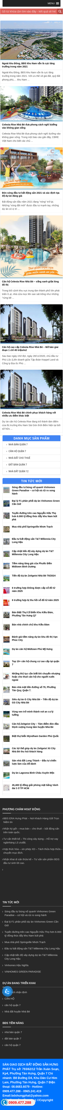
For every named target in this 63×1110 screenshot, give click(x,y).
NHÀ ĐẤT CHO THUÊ (19, 458)
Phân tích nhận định (16, 992)
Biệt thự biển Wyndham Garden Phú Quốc (35, 736)
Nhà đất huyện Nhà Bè (17, 1011)
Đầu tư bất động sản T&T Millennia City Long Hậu (32, 948)
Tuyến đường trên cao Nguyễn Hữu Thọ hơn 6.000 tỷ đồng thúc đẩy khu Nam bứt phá (34, 516)
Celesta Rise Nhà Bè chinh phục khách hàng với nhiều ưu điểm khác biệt (29, 414)
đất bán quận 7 (18, 464)
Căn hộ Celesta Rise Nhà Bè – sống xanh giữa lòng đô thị (30, 283)
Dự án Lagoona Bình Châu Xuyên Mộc (33, 772)
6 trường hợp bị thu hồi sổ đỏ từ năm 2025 (35, 600)
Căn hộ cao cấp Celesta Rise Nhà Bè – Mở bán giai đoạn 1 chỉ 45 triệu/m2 (30, 348)
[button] (51, 3)
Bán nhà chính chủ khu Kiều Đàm (30, 624)
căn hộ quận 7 (17, 451)
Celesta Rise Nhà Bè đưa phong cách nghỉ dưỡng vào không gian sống (29, 126)
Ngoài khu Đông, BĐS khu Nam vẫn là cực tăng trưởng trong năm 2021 (28, 65)
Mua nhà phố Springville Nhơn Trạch (32, 526)
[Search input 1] (29, 11)
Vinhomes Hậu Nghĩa (16, 965)
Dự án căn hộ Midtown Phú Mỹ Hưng (32, 649)
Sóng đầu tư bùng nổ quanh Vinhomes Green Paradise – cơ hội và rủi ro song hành (33, 490)
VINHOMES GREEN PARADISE (23, 971)
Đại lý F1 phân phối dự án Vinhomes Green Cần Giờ (31, 923)
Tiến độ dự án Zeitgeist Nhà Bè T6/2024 (34, 575)
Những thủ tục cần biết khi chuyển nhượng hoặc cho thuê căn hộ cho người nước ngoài (36, 676)
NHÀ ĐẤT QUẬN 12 (19, 471)
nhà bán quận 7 (18, 444)
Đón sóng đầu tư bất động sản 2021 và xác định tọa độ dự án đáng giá (30, 194)
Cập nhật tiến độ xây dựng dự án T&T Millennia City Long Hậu (31, 957)
